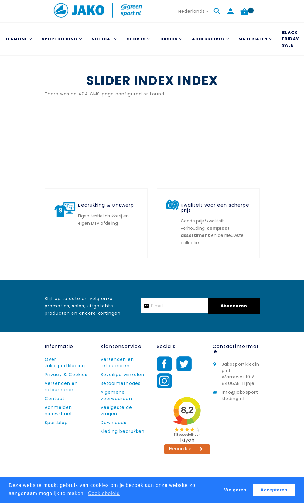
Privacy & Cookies (66, 374)
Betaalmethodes (121, 383)
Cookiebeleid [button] (104, 493)
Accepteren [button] (274, 490)
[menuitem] (17, 39)
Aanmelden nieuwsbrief (59, 410)
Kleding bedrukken (123, 431)
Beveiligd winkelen (122, 374)
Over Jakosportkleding (65, 362)
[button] (194, 11)
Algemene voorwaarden (116, 395)
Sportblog (56, 422)
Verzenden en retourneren (61, 386)
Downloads (113, 422)
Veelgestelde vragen (116, 410)
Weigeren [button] (235, 490)
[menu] (152, 39)
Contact (55, 398)
